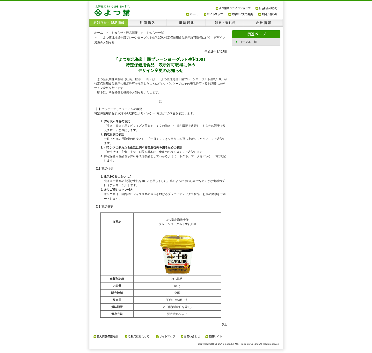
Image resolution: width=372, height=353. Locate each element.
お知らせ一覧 (155, 32)
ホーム (98, 32)
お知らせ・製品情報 (125, 32)
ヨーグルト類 (248, 42)
